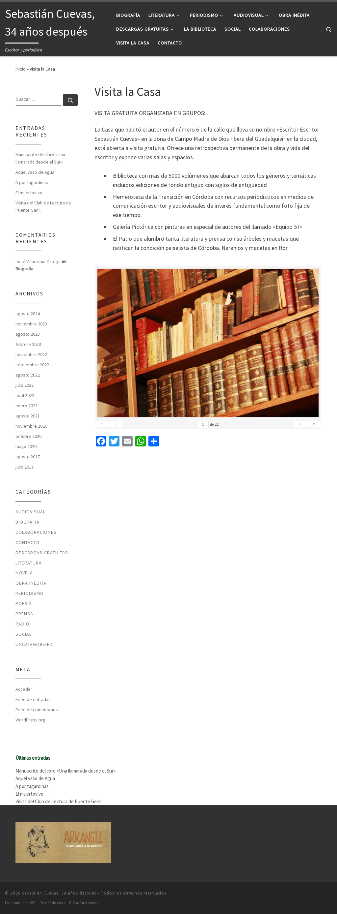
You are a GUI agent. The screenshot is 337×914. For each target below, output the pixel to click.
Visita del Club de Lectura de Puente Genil (43, 206)
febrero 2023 (28, 344)
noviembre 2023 (31, 324)
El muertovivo (28, 193)
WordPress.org (30, 720)
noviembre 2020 (31, 426)
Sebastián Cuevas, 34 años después (59, 893)
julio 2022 (24, 385)
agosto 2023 (27, 334)
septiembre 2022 (32, 365)
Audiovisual (30, 512)
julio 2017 (24, 467)
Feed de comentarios (36, 710)
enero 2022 (26, 406)
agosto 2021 (27, 416)
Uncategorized (34, 644)
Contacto (27, 542)
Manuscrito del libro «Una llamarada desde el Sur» (40, 158)
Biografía (24, 269)
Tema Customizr (83, 902)
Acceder (23, 689)
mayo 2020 (26, 446)
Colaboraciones (36, 532)
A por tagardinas (31, 182)
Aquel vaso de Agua (34, 172)
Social (23, 634)
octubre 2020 (28, 436)
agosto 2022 (27, 375)
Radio (22, 624)
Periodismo (29, 593)
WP (33, 902)
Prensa (24, 614)
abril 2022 (24, 395)
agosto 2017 (27, 457)
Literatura (28, 563)
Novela (24, 573)
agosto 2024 (27, 314)
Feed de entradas (33, 699)
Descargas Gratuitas (41, 553)
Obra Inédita (30, 583)
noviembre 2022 (31, 354)
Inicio (20, 69)
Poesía (23, 603)
